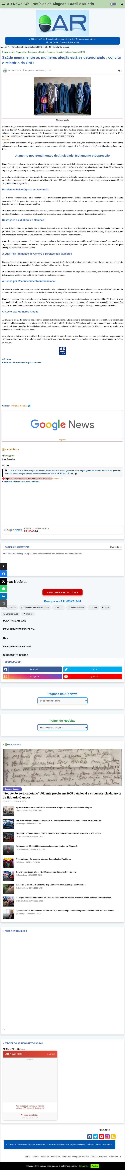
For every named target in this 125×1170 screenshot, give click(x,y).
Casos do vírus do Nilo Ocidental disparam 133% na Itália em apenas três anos (51, 885)
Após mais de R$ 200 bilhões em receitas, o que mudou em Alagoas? (46, 846)
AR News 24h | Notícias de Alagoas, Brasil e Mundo (50, 4)
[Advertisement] (30, 1081)
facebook (34, 669)
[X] (3, 581)
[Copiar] (3, 603)
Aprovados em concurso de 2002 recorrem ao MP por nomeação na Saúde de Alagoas (54, 807)
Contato (63, 42)
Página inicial (8, 52)
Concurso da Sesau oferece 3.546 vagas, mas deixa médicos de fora (46, 872)
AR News (13, 1054)
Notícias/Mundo (72, 52)
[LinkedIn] (3, 596)
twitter (94, 669)
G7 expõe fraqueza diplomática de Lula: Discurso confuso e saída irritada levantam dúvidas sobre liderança (63, 898)
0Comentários (116, 547)
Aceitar (95, 1166)
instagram (34, 676)
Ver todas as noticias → (30, 1115)
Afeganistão (21, 52)
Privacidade (73, 42)
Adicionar (62, 530)
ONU (82, 52)
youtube (94, 676)
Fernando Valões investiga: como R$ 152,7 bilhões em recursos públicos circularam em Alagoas (58, 820)
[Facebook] (3, 573)
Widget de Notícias (80, 1157)
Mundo (60, 52)
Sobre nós (66, 1157)
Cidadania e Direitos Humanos (41, 52)
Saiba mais (84, 1166)
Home (49, 42)
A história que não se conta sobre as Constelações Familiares (43, 859)
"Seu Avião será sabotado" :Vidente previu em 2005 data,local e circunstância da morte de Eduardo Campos (62, 795)
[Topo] (3, 566)
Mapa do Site (115, 1157)
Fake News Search (99, 1157)
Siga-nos (6, 139)
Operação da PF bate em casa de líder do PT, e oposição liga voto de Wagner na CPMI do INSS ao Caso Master (65, 911)
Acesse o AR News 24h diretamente (30, 1108)
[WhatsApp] (3, 588)
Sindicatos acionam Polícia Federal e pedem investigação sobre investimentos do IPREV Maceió (58, 833)
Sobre (55, 42)
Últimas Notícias (19, 406)
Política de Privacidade (50, 1157)
